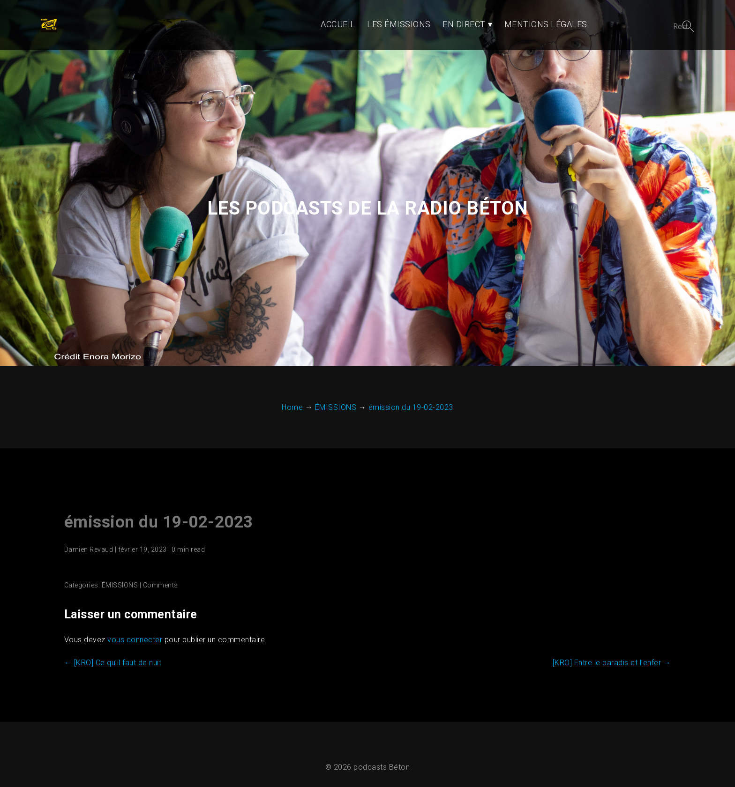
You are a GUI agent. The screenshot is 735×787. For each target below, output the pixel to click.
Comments (159, 568)
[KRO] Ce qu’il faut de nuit (112, 646)
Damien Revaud (87, 533)
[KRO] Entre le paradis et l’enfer (613, 646)
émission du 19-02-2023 (157, 505)
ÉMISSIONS (119, 568)
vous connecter (133, 623)
